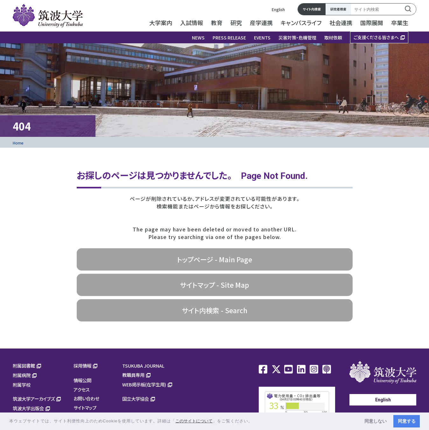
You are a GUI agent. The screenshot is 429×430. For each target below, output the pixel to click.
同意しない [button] (375, 421)
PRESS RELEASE (229, 37)
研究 (236, 22)
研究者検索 (338, 9)
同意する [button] (407, 421)
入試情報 (191, 22)
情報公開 (82, 380)
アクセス (82, 389)
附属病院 (22, 375)
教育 (216, 22)
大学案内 (160, 22)
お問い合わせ (86, 398)
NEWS (198, 37)
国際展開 (371, 22)
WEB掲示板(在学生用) (144, 384)
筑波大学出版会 (28, 408)
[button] (255, 421)
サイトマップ (85, 407)
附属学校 (22, 384)
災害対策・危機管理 (297, 37)
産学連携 (261, 22)
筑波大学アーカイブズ (34, 398)
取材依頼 (333, 37)
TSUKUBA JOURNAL (143, 365)
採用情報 (82, 365)
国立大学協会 (135, 398)
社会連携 (340, 22)
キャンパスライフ (301, 22)
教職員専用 (133, 374)
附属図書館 (24, 365)
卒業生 (399, 22)
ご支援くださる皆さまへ (376, 37)
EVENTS (262, 37)
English (278, 9)
